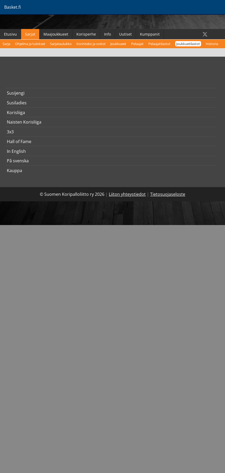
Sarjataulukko (61, 43)
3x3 (10, 132)
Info (107, 34)
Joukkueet (118, 43)
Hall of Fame (19, 141)
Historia (212, 43)
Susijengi (16, 93)
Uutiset (125, 34)
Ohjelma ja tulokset (30, 43)
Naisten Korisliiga (24, 122)
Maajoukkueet (55, 34)
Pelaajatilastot (159, 43)
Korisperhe (86, 34)
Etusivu (10, 34)
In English (16, 151)
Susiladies (17, 103)
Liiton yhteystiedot (127, 194)
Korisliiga (16, 112)
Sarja (6, 43)
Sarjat (30, 34)
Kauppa (14, 170)
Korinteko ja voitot (91, 43)
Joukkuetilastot (188, 43)
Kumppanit (150, 34)
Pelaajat (137, 43)
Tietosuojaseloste (167, 194)
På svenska (18, 161)
